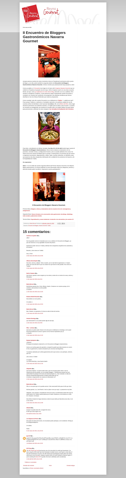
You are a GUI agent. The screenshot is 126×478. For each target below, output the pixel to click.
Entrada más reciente (28, 465)
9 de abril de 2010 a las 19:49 (33, 413)
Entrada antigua (71, 465)
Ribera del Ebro (64, 104)
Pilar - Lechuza (30, 327)
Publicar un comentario (30, 462)
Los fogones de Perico (32, 418)
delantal (28, 407)
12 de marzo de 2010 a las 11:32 (34, 335)
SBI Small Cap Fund (34, 450)
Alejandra (29, 368)
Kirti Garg (29, 448)
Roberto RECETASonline (33, 296)
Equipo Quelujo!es (31, 340)
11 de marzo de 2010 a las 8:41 (34, 279)
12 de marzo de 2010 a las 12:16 (34, 363)
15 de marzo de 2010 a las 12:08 (34, 402)
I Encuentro (37, 88)
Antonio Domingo (31, 318)
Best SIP (38, 456)
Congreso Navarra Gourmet (62, 88)
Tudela (49, 225)
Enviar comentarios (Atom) (36, 468)
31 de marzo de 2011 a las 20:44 (34, 430)
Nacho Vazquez (30, 273)
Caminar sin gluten (31, 235)
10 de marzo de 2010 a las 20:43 (34, 268)
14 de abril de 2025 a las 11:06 (34, 459)
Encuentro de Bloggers (33, 225)
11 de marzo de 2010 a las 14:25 (34, 291)
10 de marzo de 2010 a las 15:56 (34, 255)
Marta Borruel (30, 284)
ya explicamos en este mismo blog (44, 91)
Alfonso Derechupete (32, 260)
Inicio (50, 465)
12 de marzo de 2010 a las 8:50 (34, 322)
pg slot (28, 436)
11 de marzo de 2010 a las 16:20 (34, 313)
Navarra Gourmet (43, 225)
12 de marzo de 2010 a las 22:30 (34, 379)
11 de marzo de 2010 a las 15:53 (34, 304)
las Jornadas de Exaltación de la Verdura (61, 109)
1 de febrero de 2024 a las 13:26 (34, 443)
